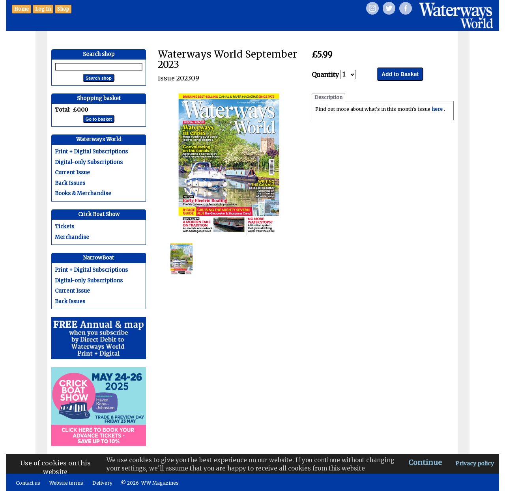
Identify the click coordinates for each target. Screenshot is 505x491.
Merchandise (72, 237)
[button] (63, 9)
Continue (425, 462)
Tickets (64, 226)
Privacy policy (474, 463)
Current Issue (72, 172)
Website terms (66, 483)
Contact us (28, 483)
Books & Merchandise (83, 193)
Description (328, 97)
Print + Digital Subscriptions (91, 151)
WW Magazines (160, 483)
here (438, 109)
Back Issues (70, 183)
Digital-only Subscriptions (89, 162)
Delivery (102, 483)
